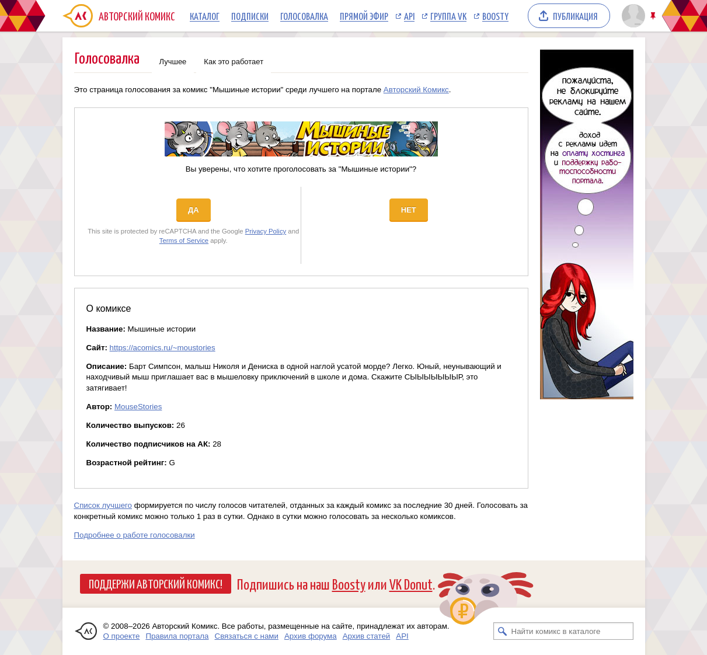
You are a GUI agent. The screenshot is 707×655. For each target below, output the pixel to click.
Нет (408, 209)
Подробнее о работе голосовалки (134, 535)
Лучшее (173, 61)
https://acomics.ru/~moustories (162, 347)
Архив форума (310, 636)
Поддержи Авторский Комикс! (155, 583)
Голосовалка (304, 15)
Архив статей (367, 636)
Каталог (205, 15)
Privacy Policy (266, 231)
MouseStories (138, 406)
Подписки (250, 15)
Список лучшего (103, 505)
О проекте (121, 636)
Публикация (575, 15)
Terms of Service (183, 240)
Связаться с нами (246, 636)
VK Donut (411, 583)
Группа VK (448, 15)
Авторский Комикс (416, 89)
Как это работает (233, 61)
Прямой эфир (364, 15)
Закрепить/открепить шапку (654, 16)
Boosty (495, 15)
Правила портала (176, 636)
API (409, 15)
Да (193, 209)
